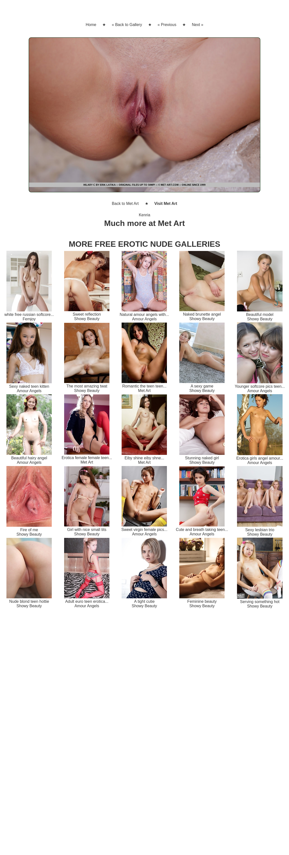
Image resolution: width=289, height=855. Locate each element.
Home (91, 25)
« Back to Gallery (127, 25)
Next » (197, 25)
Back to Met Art (125, 203)
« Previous (167, 25)
